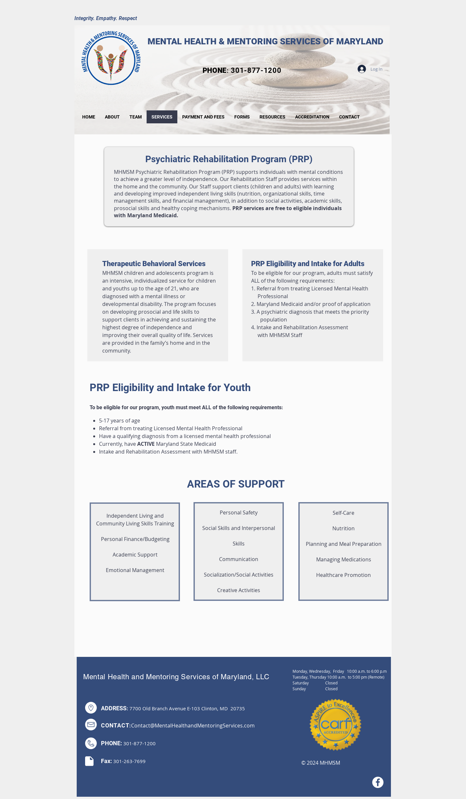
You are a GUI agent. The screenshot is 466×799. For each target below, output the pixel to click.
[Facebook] (377, 782)
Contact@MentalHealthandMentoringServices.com (193, 725)
